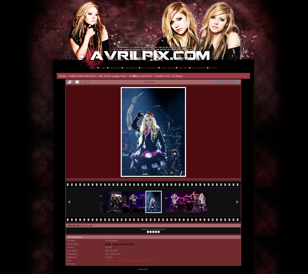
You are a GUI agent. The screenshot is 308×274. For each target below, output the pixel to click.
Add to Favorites (112, 264)
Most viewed (168, 67)
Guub (108, 244)
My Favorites (199, 67)
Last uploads (131, 67)
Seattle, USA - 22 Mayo (168, 75)
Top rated (183, 67)
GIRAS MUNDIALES (82, 75)
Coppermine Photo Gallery (159, 269)
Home (93, 67)
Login (102, 67)
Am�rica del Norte (140, 75)
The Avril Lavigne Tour (112, 75)
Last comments (149, 67)
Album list (115, 67)
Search (213, 67)
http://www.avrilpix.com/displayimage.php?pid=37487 (129, 260)
